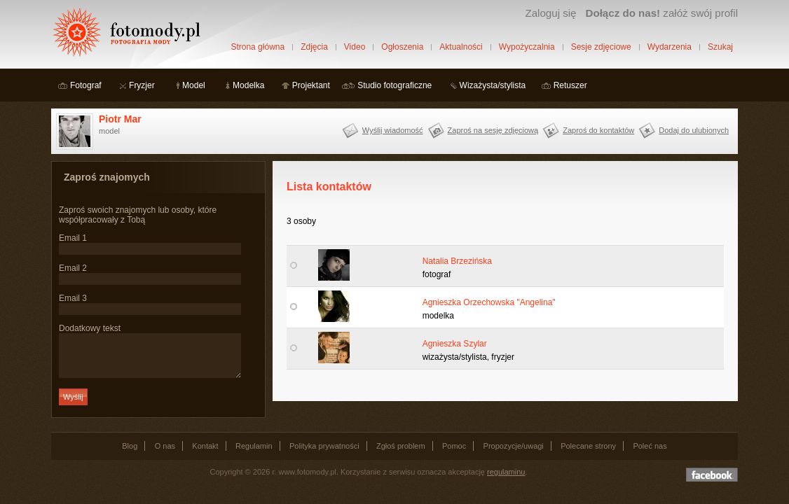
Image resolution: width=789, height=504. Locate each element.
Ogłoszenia (402, 47)
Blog (129, 454)
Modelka (248, 85)
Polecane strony (588, 454)
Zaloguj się (550, 13)
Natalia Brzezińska (457, 261)
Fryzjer (142, 85)
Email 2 (73, 268)
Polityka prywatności (324, 454)
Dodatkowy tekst (90, 328)
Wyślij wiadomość (392, 130)
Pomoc (454, 454)
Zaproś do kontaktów (598, 130)
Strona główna (257, 47)
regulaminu (506, 480)
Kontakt (205, 454)
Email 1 (73, 238)
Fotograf (86, 85)
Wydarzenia (669, 47)
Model (193, 85)
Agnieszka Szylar (455, 344)
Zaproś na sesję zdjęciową (493, 130)
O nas (165, 454)
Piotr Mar (120, 119)
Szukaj (720, 47)
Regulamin (254, 454)
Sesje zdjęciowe (601, 47)
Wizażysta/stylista (493, 85)
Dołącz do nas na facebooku (712, 483)
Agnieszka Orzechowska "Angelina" (489, 302)
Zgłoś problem (400, 454)
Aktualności (460, 47)
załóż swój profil (662, 13)
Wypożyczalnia (527, 47)
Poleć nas (649, 454)
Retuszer (570, 85)
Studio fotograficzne (394, 85)
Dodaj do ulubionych (694, 130)
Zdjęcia (314, 47)
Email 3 (73, 298)
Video (354, 47)
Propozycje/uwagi (513, 454)
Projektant (311, 85)
